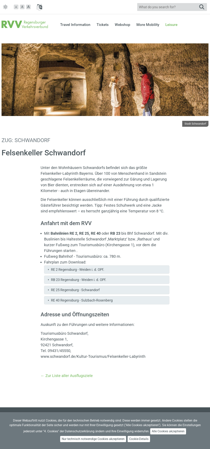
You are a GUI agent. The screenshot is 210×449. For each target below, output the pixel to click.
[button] (16, 7)
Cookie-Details (138, 439)
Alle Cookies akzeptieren (168, 431)
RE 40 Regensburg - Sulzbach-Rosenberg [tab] (80, 300)
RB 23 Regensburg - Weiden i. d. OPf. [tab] (76, 280)
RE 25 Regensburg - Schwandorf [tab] (73, 290)
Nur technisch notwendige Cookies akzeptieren (93, 439)
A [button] (22, 7)
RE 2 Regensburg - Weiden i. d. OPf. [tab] (75, 270)
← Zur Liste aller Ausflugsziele (67, 375)
